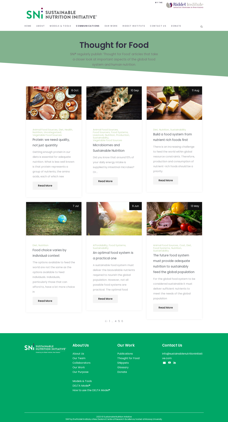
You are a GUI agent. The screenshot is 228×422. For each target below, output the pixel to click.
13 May (195, 206)
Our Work (79, 367)
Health (68, 129)
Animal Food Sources (45, 129)
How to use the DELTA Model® (91, 390)
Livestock (98, 135)
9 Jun (135, 206)
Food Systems (119, 132)
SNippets (123, 363)
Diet (61, 129)
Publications (125, 354)
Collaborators (81, 363)
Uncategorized (52, 132)
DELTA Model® (81, 386)
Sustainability (101, 137)
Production (122, 135)
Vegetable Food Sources (47, 135)
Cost (182, 245)
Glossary (123, 367)
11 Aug (195, 90)
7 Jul (76, 206)
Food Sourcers (101, 132)
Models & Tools (82, 381)
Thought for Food (128, 358)
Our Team (79, 358)
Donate (122, 372)
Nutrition (38, 132)
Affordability (100, 245)
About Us (78, 354)
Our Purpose (80, 372)
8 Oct (75, 90)
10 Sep (135, 90)
